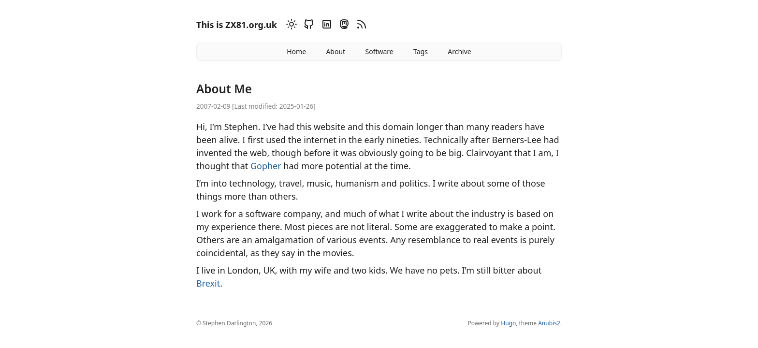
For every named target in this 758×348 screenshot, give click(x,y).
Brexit (208, 283)
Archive (459, 51)
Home (296, 51)
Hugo (508, 323)
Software (379, 51)
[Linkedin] (325, 26)
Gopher (265, 166)
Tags (420, 51)
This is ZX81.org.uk (236, 24)
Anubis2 (549, 323)
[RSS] (360, 26)
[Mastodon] (342, 26)
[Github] (307, 26)
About (335, 51)
